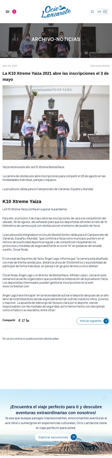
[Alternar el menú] (7, 11)
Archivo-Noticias (56, 39)
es (105, 11)
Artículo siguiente (94, 321)
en (99, 11)
